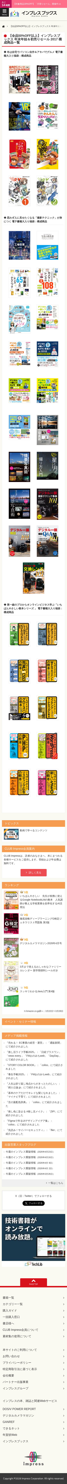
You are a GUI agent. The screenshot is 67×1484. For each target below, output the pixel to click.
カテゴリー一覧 (13, 1304)
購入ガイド (10, 1310)
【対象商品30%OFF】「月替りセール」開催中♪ (37, 4)
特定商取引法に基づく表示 (20, 1369)
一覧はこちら (55, 1182)
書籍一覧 (8, 1297)
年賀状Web (10, 1434)
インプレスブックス (15, 1441)
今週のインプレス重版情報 (21, 1151)
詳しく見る (35, 872)
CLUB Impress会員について (20, 1329)
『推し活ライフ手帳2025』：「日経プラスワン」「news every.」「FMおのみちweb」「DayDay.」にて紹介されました (33, 1056)
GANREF (9, 1421)
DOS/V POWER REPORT (19, 1409)
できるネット (11, 1428)
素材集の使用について (17, 1336)
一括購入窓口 (11, 1316)
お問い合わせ (11, 1356)
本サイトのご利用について (20, 1349)
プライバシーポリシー (17, 1362)
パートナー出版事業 (15, 1381)
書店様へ (8, 1323)
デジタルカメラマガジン (18, 1415)
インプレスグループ (15, 1388)
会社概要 (8, 1375)
